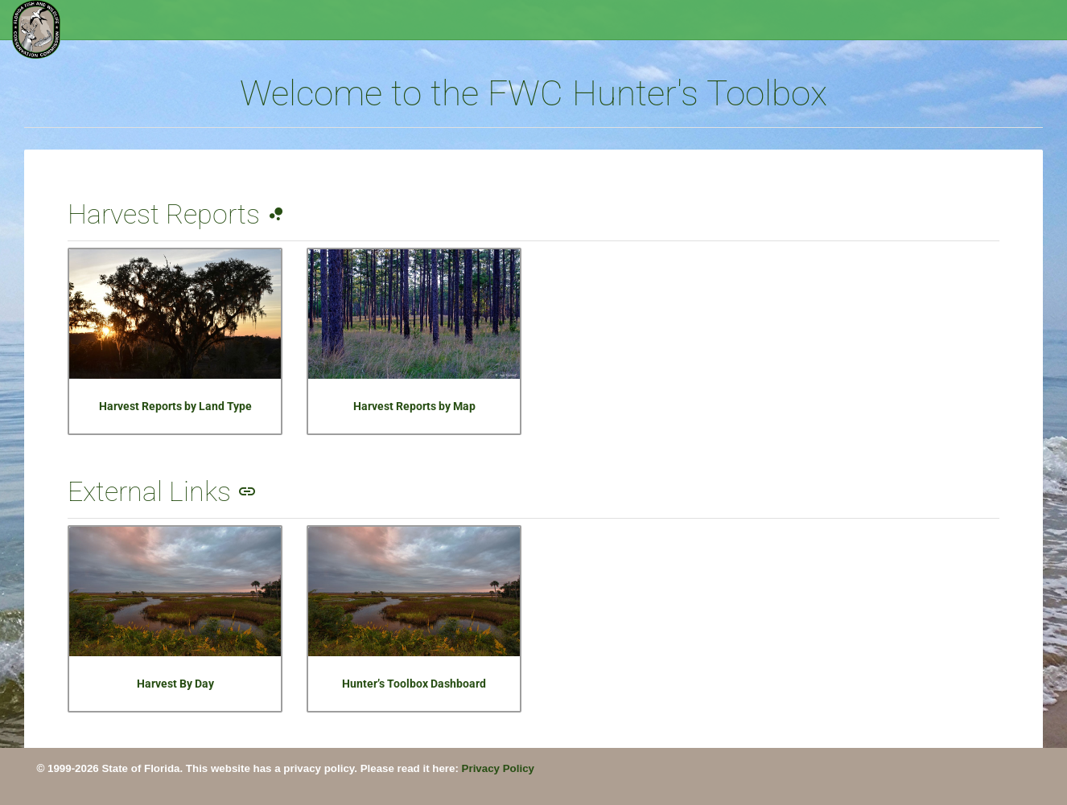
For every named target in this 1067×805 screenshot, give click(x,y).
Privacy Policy (498, 768)
